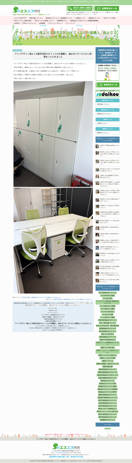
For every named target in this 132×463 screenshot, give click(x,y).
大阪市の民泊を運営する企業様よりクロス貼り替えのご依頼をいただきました (110, 214)
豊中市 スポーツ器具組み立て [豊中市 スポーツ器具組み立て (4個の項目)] (107, 408)
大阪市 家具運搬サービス (53, 321)
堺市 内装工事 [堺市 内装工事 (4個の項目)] (114, 325)
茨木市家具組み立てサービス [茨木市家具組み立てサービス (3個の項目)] (108, 403)
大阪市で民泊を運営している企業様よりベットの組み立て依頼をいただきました (110, 184)
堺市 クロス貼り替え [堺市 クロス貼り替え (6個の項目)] (102, 325)
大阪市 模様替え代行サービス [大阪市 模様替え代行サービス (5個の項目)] (107, 378)
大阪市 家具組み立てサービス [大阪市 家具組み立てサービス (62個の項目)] (107, 372)
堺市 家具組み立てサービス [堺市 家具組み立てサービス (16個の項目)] (107, 331)
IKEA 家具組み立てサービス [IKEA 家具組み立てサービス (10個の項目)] (107, 292)
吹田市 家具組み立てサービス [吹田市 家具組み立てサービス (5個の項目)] (107, 320)
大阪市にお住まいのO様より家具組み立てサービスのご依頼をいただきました (110, 192)
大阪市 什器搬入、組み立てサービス (53, 317)
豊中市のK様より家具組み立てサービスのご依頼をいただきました (73, 299)
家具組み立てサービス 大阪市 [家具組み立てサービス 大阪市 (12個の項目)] (107, 386)
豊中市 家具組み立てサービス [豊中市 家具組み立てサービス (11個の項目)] (107, 414)
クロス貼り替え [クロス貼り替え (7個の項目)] (107, 298)
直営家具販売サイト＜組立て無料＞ (107, 93)
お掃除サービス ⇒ (102, 123)
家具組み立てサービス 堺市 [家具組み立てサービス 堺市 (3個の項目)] (107, 383)
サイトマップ (107, 428)
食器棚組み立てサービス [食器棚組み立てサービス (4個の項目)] (107, 420)
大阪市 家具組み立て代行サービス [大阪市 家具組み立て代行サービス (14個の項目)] (107, 375)
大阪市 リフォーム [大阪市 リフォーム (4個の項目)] (107, 361)
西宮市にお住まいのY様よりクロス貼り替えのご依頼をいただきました (110, 154)
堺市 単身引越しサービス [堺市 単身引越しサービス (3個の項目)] (107, 323)
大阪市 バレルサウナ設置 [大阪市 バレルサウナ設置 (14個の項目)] (107, 358)
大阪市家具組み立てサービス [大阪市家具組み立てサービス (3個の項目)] (108, 369)
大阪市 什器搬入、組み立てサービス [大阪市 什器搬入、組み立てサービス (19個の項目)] (107, 364)
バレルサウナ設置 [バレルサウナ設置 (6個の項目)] (107, 314)
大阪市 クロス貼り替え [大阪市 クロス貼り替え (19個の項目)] (107, 347)
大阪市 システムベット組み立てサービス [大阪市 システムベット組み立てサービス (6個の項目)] (107, 351)
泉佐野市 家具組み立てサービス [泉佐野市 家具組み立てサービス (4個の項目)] (107, 397)
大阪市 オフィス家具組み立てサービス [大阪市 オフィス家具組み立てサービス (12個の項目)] (107, 343)
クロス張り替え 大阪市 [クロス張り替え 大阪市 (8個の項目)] (107, 295)
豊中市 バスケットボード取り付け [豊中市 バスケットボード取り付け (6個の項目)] (107, 411)
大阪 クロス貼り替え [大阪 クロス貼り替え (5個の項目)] (107, 334)
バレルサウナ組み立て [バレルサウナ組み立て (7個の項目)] (107, 311)
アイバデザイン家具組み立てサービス (53, 315)
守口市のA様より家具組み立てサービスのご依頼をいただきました (41, 297)
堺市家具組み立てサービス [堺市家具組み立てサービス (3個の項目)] (107, 328)
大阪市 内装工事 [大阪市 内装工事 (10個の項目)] (107, 366)
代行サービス (53, 310)
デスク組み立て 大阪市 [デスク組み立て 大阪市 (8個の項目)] (107, 309)
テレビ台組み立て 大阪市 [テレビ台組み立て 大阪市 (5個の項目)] (107, 306)
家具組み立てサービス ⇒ (104, 113)
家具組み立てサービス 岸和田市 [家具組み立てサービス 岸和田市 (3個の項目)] (107, 389)
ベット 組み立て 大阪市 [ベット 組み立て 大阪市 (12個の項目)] (107, 317)
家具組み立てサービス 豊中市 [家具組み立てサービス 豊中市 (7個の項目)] (107, 392)
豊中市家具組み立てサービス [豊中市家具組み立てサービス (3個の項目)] (108, 417)
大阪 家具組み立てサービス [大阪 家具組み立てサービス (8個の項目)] (107, 337)
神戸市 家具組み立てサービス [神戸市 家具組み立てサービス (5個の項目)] (107, 400)
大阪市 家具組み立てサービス (53, 319)
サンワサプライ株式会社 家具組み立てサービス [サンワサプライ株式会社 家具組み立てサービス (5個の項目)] (107, 302)
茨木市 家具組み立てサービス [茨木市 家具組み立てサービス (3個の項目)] (107, 406)
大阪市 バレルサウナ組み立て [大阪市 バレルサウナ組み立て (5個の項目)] (107, 355)
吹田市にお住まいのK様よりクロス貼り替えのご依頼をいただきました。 (110, 162)
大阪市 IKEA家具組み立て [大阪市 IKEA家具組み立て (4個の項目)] (107, 340)
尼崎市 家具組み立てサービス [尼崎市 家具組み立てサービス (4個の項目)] (107, 395)
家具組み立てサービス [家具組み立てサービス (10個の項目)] (107, 380)
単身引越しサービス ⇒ (103, 104)
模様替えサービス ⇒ (103, 132)
